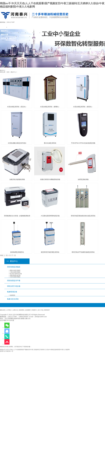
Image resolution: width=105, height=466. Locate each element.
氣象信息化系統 (13, 299)
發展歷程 (21, 310)
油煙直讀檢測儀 (83, 179)
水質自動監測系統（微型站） (83, 107)
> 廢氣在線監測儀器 (14, 270)
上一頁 (5, 255)
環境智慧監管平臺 (13, 280)
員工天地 (40, 310)
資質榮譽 (28, 310)
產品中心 (13, 72)
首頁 (8, 72)
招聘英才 (99, 40)
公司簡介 (9, 310)
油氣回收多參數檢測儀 (17, 179)
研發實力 (34, 310)
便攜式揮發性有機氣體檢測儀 (50, 179)
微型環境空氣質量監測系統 (50, 252)
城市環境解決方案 (38, 40)
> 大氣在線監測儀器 (14, 272)
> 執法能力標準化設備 (15, 273)
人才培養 (92, 40)
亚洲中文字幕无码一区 (6, 351)
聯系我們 (12, 38)
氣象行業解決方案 (52, 40)
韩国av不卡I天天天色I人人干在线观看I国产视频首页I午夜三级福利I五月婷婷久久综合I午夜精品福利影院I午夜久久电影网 (35, 349)
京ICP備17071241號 (7, 320)
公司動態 (73, 40)
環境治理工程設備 (13, 286)
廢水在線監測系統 (50, 143)
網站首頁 (2, 310)
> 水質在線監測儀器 (14, 277)
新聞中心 (62, 34)
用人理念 (85, 40)
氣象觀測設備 (12, 292)
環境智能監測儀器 (13, 267)
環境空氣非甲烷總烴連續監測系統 (83, 252)
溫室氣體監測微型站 (17, 252)
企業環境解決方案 (25, 40)
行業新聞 (66, 40)
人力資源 (81, 34)
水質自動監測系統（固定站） (17, 107)
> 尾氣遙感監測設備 (14, 275)
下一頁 (14, 255)
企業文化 (15, 310)
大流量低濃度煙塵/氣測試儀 (50, 216)
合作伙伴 (4, 38)
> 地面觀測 (12, 295)
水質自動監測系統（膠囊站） (50, 107)
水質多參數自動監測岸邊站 (17, 143)
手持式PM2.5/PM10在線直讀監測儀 (83, 143)
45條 (1, 255)
